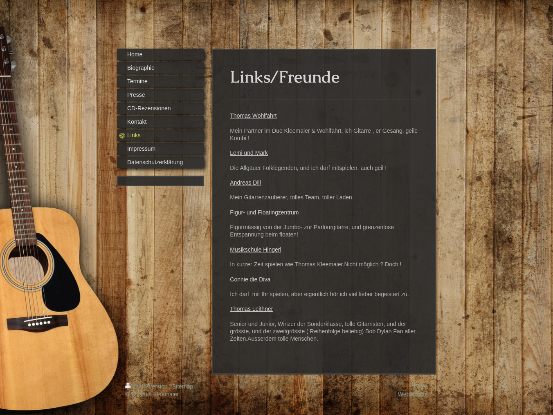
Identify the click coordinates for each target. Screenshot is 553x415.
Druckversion (147, 386)
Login (421, 386)
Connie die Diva (250, 279)
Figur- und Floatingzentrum (264, 212)
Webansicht (413, 394)
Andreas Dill (245, 182)
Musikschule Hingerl (255, 249)
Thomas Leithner (251, 309)
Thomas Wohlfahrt (253, 115)
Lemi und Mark (249, 152)
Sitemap (182, 386)
